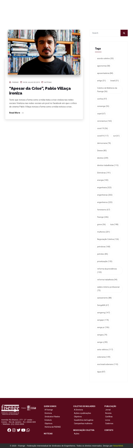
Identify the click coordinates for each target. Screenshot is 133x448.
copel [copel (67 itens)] (101, 114)
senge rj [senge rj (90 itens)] (102, 342)
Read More (16, 113)
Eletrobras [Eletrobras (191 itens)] (104, 173)
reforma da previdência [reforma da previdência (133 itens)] (107, 270)
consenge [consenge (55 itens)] (103, 106)
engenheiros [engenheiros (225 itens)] (104, 202)
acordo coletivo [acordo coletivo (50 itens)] (105, 58)
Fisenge (15, 82)
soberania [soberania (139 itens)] (103, 357)
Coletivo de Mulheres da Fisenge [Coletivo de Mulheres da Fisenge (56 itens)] (107, 90)
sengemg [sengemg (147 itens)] (103, 313)
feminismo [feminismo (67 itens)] (103, 210)
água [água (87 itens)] (101, 372)
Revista (108, 413)
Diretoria (48, 413)
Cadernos (109, 423)
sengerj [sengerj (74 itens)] (102, 335)
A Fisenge (48, 410)
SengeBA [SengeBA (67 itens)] (103, 305)
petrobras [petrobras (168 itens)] (103, 247)
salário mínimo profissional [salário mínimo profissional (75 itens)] (108, 288)
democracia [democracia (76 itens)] (104, 143)
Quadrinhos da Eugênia (83, 420)
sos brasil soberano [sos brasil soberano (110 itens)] (107, 364)
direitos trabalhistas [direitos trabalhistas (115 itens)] (108, 165)
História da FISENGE (52, 427)
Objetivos (48, 423)
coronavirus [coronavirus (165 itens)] (104, 121)
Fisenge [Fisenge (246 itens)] (103, 217)
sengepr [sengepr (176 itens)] (103, 320)
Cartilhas (109, 417)
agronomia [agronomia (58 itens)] (103, 66)
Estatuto (48, 420)
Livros (107, 420)
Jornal (107, 410)
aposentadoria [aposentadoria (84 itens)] (105, 73)
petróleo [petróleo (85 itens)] (102, 254)
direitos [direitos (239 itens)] (102, 158)
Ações (76, 434)
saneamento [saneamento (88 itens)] (104, 298)
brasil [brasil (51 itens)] (114, 81)
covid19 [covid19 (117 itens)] (103, 136)
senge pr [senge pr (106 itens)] (103, 327)
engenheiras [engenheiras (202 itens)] (104, 195)
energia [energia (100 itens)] (102, 180)
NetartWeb (118, 446)
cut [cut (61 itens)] (116, 136)
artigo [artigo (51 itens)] (101, 81)
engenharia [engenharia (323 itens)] (104, 187)
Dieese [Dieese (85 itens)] (102, 151)
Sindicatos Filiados (52, 417)
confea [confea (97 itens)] (102, 99)
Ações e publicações (82, 413)
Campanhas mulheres (82, 423)
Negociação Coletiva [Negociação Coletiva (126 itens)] (108, 239)
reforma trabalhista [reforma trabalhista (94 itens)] (107, 280)
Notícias (48, 82)
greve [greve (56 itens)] (101, 224)
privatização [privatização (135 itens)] (104, 261)
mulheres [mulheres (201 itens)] (103, 232)
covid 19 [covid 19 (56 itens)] (102, 128)
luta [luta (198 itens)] (114, 224)
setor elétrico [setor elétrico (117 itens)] (105, 350)
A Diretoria (78, 410)
